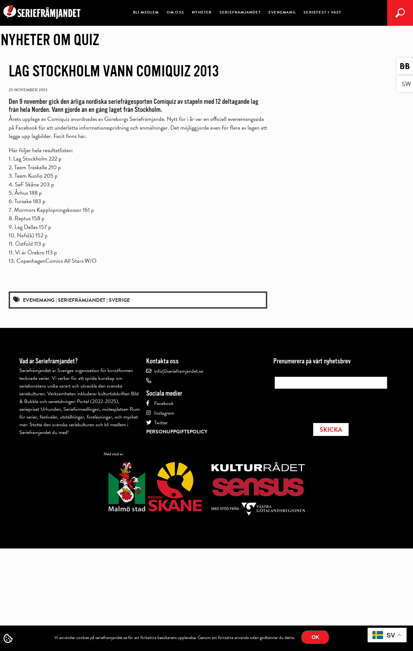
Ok (315, 637)
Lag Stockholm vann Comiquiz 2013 (114, 71)
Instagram (164, 413)
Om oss (175, 12)
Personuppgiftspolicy (176, 432)
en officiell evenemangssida (233, 118)
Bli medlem (146, 12)
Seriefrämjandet (240, 12)
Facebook (164, 403)
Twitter (161, 423)
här (81, 136)
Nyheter (201, 12)
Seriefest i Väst (322, 12)
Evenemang (282, 12)
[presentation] (323, 404)
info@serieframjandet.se (178, 371)
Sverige (119, 300)
